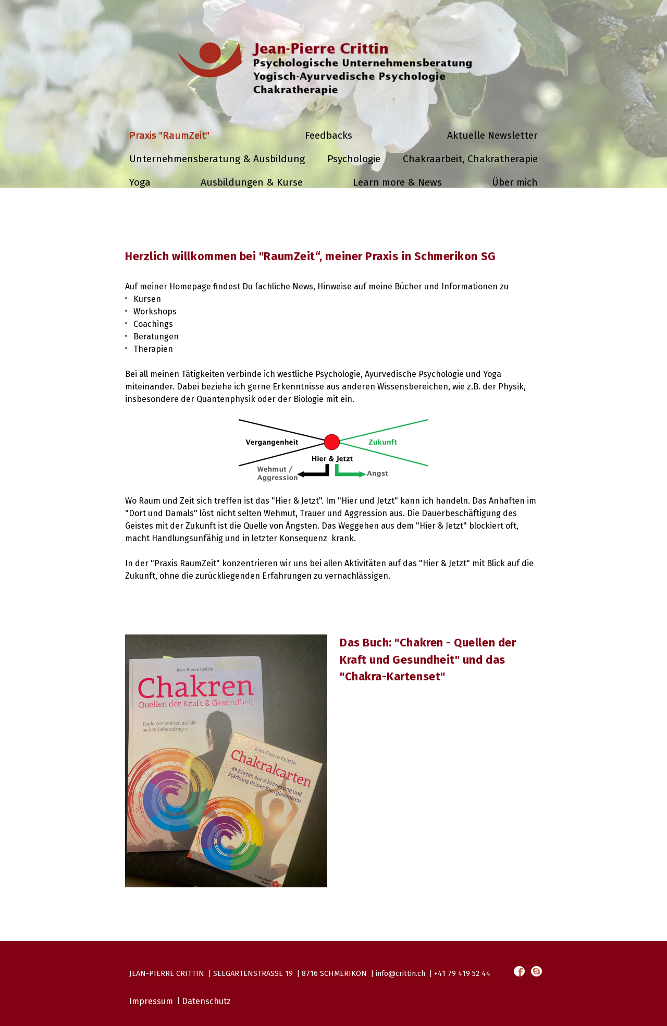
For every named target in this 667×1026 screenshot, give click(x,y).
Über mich (515, 182)
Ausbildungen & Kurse (252, 182)
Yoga (140, 182)
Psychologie (353, 159)
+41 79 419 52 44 (462, 973)
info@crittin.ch (400, 973)
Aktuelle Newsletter (492, 135)
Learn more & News (397, 182)
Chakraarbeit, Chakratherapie (470, 159)
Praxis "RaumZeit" (169, 135)
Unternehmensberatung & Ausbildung (217, 159)
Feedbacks (328, 135)
